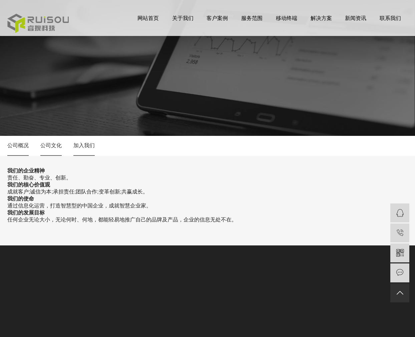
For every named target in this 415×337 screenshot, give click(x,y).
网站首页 (148, 20)
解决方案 (321, 20)
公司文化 (51, 145)
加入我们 (84, 145)
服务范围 (252, 20)
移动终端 (286, 20)
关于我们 (182, 20)
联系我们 (390, 20)
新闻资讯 (355, 20)
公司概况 (18, 145)
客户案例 (217, 20)
